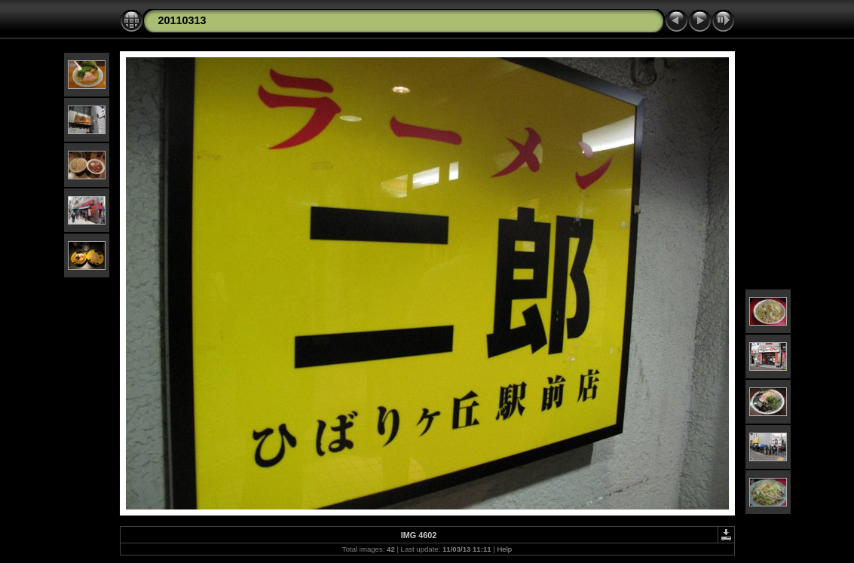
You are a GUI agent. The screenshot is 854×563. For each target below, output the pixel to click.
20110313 (182, 20)
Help (504, 549)
